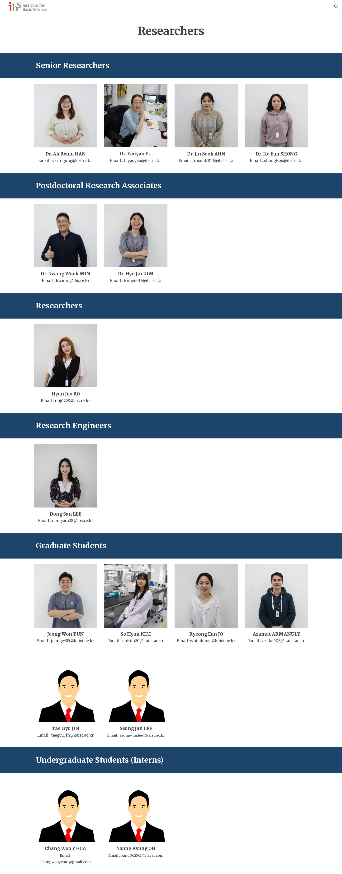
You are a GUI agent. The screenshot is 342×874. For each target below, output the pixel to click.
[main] (171, 29)
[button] (336, 6)
